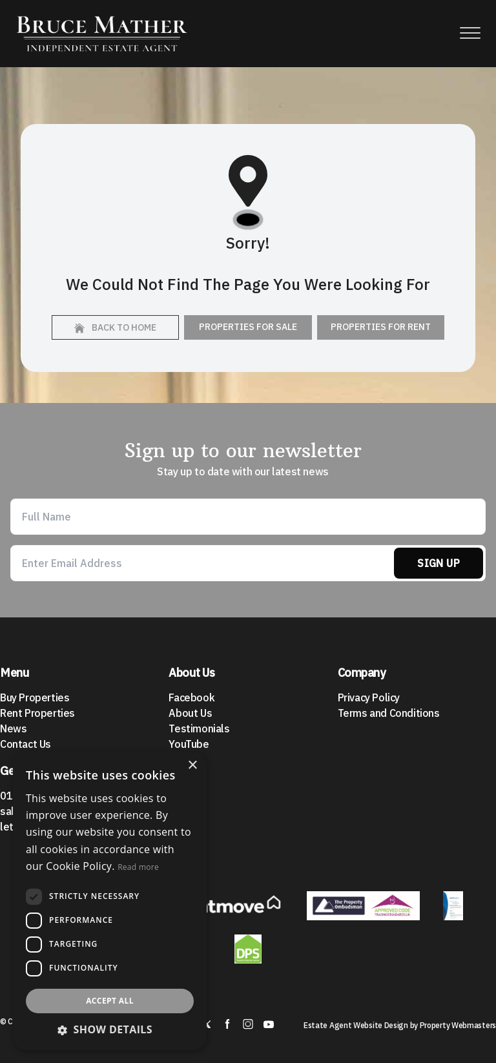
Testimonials (199, 728)
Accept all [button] (110, 1000)
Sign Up (438, 563)
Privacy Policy (369, 697)
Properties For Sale (248, 327)
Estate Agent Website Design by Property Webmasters (400, 1025)
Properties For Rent (381, 327)
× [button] (192, 765)
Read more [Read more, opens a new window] (138, 867)
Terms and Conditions (389, 713)
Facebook (191, 697)
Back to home (115, 327)
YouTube (189, 744)
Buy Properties (34, 697)
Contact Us (25, 744)
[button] (110, 1029)
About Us (190, 713)
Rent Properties (37, 713)
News (13, 728)
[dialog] (110, 901)
